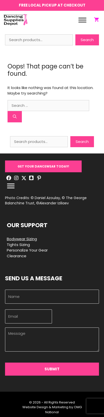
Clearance (16, 256)
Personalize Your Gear (27, 250)
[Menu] (11, 186)
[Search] (15, 116)
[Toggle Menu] (82, 20)
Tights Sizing (18, 244)
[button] (43, 166)
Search (87, 39)
